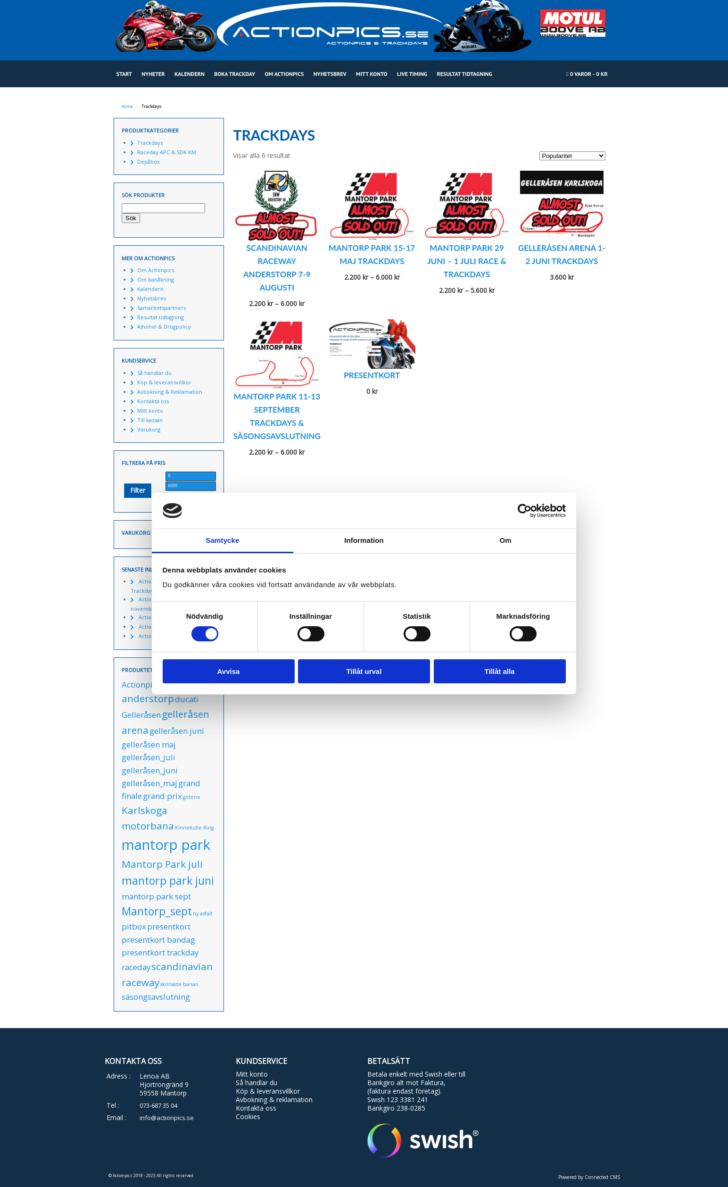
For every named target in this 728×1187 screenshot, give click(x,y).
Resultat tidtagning (464, 73)
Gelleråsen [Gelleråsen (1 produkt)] (141, 714)
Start (124, 73)
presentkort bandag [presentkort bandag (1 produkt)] (158, 939)
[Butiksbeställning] (572, 155)
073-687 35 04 (158, 1105)
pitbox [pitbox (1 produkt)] (134, 926)
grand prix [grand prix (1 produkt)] (162, 795)
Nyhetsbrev (330, 73)
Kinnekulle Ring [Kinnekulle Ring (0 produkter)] (194, 827)
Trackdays (150, 142)
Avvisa (228, 671)
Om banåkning (155, 279)
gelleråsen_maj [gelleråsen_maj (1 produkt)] (149, 783)
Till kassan (150, 419)
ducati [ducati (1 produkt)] (187, 699)
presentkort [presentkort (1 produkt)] (168, 926)
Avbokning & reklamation (274, 1099)
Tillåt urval (364, 671)
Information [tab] (364, 540)
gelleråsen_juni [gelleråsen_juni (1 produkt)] (150, 770)
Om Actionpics (284, 73)
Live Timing (412, 73)
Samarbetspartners (161, 307)
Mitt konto (372, 73)
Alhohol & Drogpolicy (164, 326)
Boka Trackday (234, 73)
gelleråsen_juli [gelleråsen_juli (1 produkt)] (148, 757)
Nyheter (153, 73)
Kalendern (189, 73)
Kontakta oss (153, 401)
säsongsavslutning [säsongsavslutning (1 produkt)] (156, 996)
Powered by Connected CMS (589, 1177)
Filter (137, 490)
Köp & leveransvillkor (164, 382)
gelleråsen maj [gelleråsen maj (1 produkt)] (149, 744)
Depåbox (148, 161)
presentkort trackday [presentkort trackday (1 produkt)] (160, 952)
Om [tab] (505, 540)
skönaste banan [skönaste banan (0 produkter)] (179, 984)
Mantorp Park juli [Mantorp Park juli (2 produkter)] (162, 864)
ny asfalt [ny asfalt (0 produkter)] (203, 913)
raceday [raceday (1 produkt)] (136, 967)
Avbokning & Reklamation (169, 391)
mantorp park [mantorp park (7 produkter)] (166, 844)
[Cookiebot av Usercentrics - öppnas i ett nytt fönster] (524, 511)
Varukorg (148, 429)
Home (127, 106)
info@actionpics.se (167, 1117)
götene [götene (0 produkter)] (191, 797)
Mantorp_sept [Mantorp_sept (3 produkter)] (157, 911)
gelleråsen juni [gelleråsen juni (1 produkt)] (176, 730)
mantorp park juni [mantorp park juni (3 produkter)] (168, 880)
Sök (130, 218)
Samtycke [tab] (223, 540)
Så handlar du (154, 372)
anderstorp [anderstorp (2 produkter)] (148, 698)
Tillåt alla (500, 671)
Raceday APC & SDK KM (166, 152)
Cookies (248, 1116)
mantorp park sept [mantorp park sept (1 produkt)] (156, 896)
